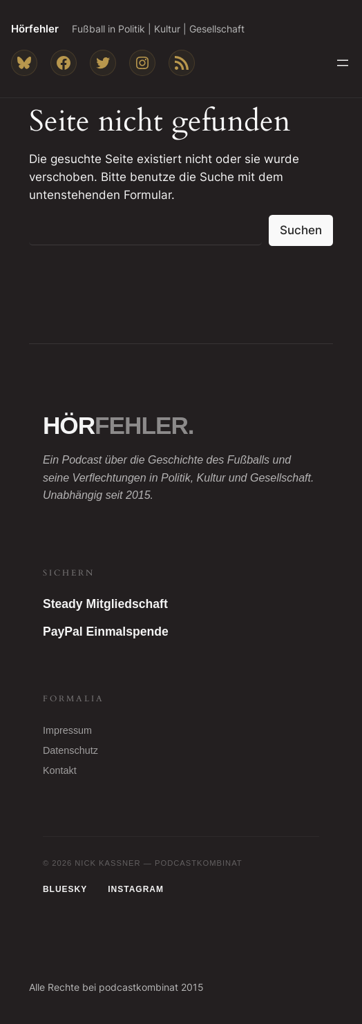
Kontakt (60, 770)
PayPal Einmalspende (106, 631)
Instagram (136, 889)
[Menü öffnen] (342, 63)
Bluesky (65, 889)
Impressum (67, 730)
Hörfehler (35, 28)
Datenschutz (70, 750)
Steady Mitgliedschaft (105, 604)
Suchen (301, 230)
